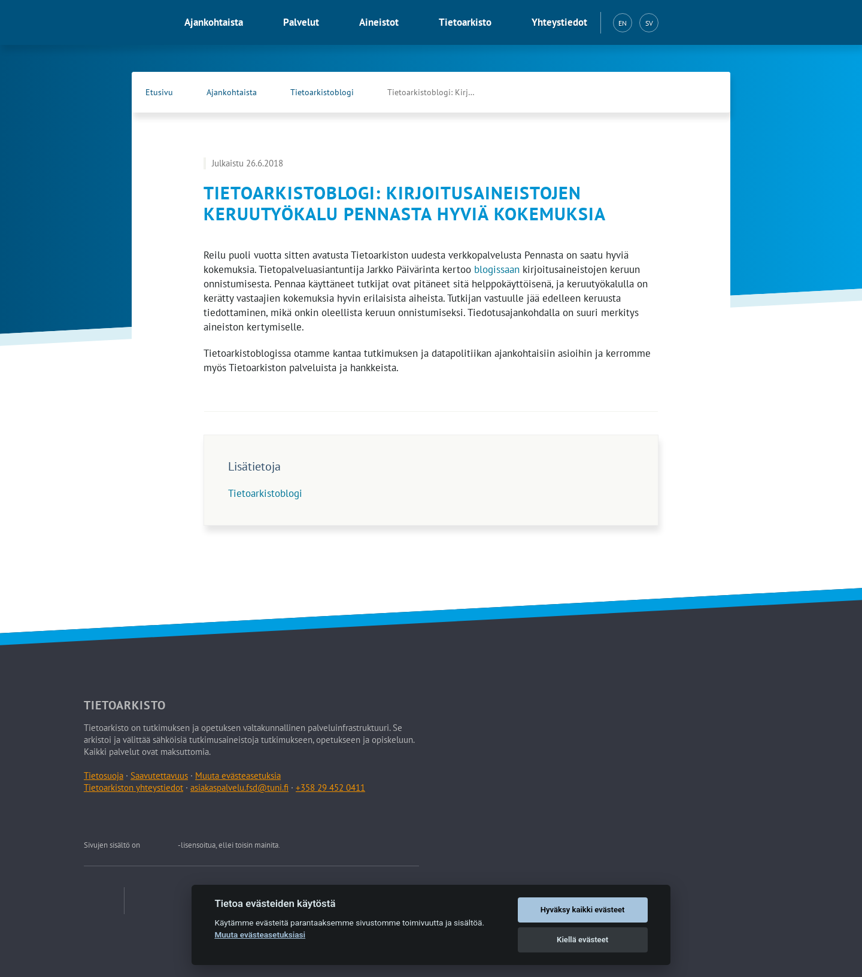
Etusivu (159, 92)
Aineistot (379, 22)
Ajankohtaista (213, 22)
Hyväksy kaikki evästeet (583, 909)
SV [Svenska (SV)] (649, 23)
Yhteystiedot (559, 22)
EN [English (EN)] (622, 23)
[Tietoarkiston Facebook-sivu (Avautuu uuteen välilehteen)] (680, 92)
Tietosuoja (103, 775)
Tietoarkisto (465, 22)
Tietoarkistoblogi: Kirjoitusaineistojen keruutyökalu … (444, 92)
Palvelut (301, 22)
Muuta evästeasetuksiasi (259, 934)
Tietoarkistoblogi (322, 92)
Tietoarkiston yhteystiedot (133, 787)
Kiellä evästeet (582, 939)
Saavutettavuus (159, 775)
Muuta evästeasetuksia (238, 775)
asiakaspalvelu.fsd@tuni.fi (239, 787)
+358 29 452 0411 (330, 787)
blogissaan (497, 269)
